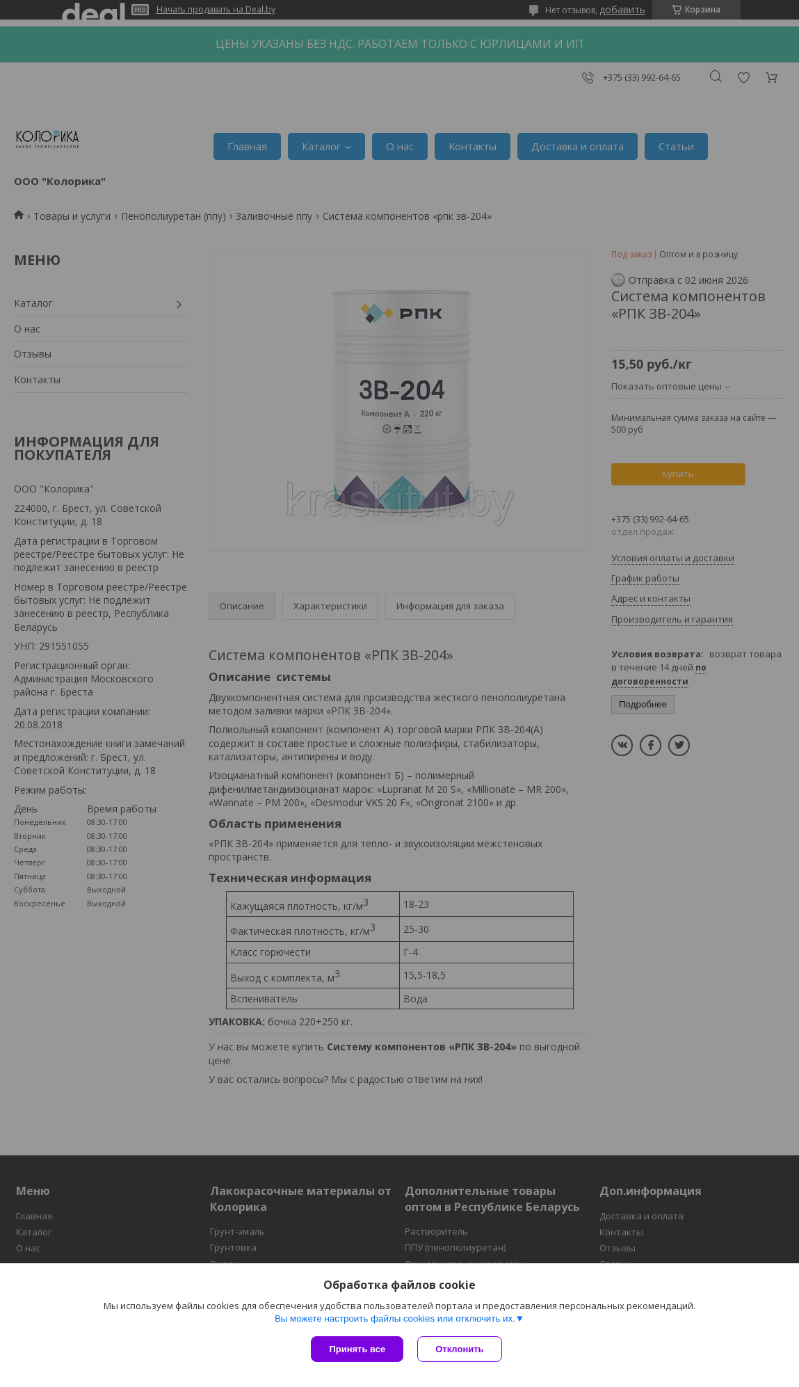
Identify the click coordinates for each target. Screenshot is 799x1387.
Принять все (357, 1349)
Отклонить (459, 1349)
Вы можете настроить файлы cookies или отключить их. (395, 1318)
